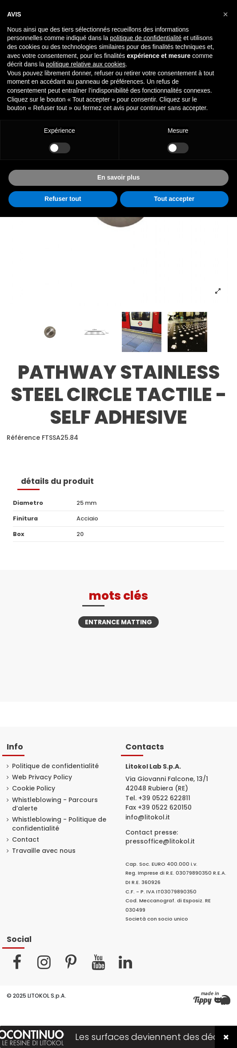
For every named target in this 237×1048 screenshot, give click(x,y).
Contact (25, 839)
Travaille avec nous (44, 851)
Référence (23, 438)
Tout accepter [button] (174, 198)
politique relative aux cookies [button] (85, 64)
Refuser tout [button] (62, 198)
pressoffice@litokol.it (160, 841)
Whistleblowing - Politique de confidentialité (59, 824)
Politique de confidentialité (55, 766)
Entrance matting (118, 622)
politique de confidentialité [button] (145, 37)
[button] (225, 14)
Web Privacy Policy (42, 777)
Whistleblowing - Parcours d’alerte (55, 804)
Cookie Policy (33, 788)
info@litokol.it (147, 817)
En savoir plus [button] (118, 177)
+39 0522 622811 (164, 798)
